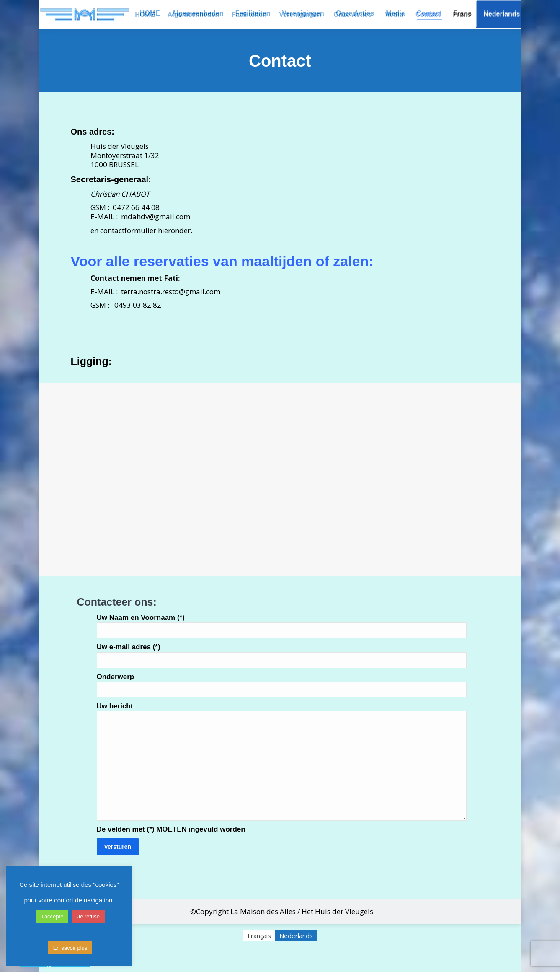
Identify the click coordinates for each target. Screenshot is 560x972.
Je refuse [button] (88, 916)
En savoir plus (70, 948)
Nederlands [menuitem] (296, 935)
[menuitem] (462, 15)
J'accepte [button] (52, 916)
